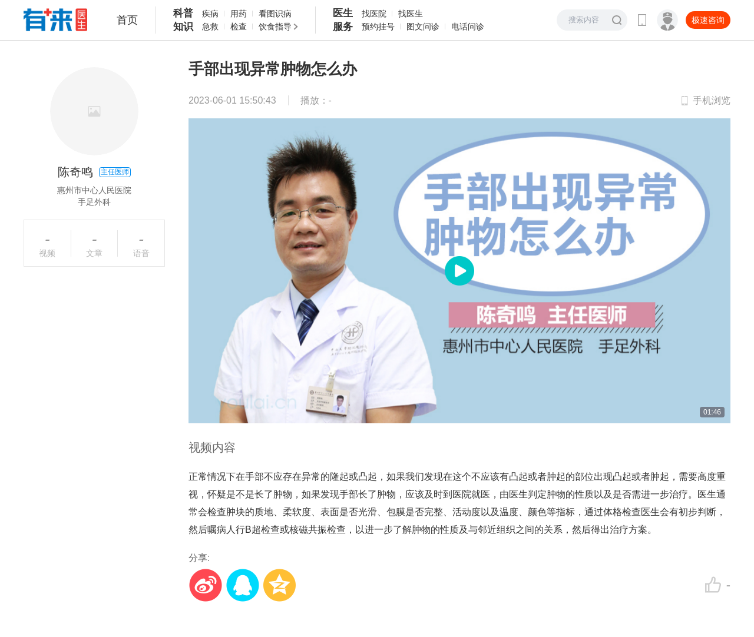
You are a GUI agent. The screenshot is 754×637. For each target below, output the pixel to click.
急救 (210, 26)
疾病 (210, 13)
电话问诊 (467, 26)
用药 (238, 13)
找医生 (410, 13)
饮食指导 (275, 26)
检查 (238, 26)
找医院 (374, 13)
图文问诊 (422, 26)
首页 (127, 20)
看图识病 (275, 13)
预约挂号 (378, 26)
